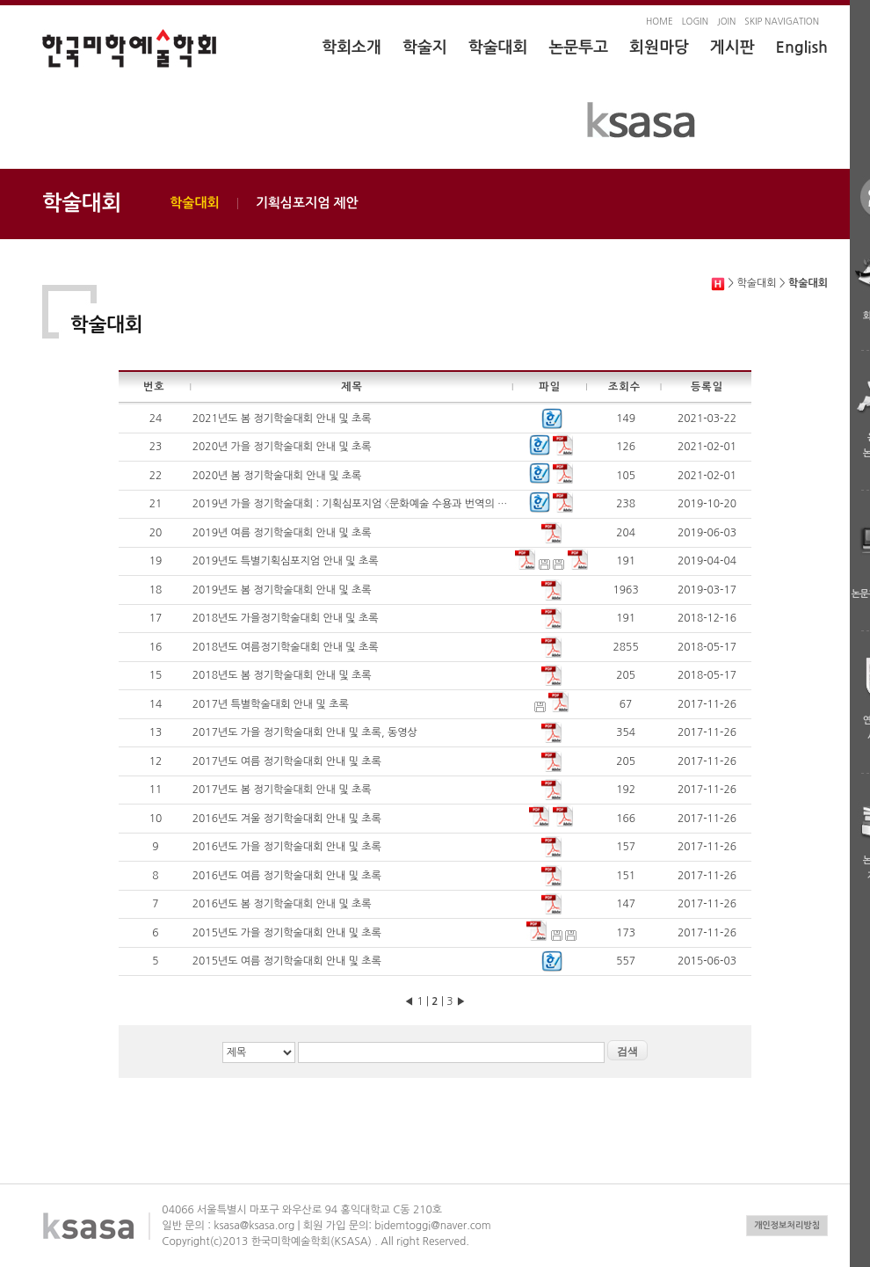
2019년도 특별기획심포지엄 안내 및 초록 (285, 561)
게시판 (732, 47)
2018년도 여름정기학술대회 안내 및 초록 (285, 647)
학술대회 (498, 47)
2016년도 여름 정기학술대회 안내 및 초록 (286, 875)
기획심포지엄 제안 (307, 202)
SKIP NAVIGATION (781, 21)
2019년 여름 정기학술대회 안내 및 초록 (282, 533)
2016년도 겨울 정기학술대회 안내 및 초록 (286, 818)
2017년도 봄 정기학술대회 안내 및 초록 (282, 789)
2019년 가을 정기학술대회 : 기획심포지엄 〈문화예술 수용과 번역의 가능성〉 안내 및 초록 (391, 504)
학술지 (424, 47)
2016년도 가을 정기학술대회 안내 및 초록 (286, 846)
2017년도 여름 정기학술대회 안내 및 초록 (286, 761)
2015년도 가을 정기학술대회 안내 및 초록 (286, 933)
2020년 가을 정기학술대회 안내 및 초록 (282, 446)
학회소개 (351, 47)
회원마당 (659, 47)
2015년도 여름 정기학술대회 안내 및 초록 (286, 961)
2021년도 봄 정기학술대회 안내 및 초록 (282, 418)
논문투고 (578, 47)
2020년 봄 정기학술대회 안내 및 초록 (277, 475)
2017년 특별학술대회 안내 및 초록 (270, 704)
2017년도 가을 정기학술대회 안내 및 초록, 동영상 (304, 732)
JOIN (726, 21)
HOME (659, 21)
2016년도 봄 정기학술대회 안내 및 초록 (282, 904)
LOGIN (695, 21)
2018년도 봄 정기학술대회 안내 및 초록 (282, 675)
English (802, 47)
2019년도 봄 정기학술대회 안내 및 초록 (282, 590)
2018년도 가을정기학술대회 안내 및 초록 (285, 618)
